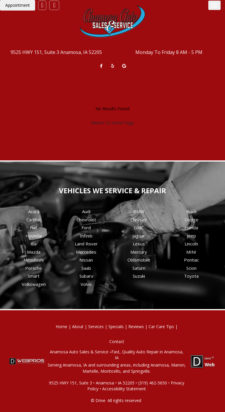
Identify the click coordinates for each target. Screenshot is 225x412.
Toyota (191, 276)
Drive (100, 400)
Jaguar (138, 236)
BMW (138, 211)
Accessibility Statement (124, 388)
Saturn (138, 268)
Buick (191, 211)
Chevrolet (86, 220)
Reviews (136, 326)
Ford (86, 227)
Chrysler (138, 220)
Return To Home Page (112, 123)
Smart (34, 276)
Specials (116, 326)
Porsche (33, 268)
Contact (116, 341)
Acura (33, 211)
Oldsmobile (138, 260)
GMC (139, 227)
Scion (191, 268)
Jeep (191, 236)
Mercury (138, 252)
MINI (191, 252)
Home (61, 326)
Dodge (191, 220)
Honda (191, 227)
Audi (86, 211)
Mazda (33, 252)
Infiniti (86, 236)
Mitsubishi (33, 260)
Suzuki (139, 276)
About (77, 326)
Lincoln (191, 244)
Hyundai (33, 236)
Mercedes (86, 252)
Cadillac (33, 220)
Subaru (86, 276)
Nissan (86, 260)
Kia (33, 244)
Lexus (139, 244)
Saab (86, 268)
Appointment (17, 5)
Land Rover (86, 244)
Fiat (33, 227)
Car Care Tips (161, 326)
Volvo (86, 284)
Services (96, 326)
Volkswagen (34, 284)
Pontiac (191, 260)
